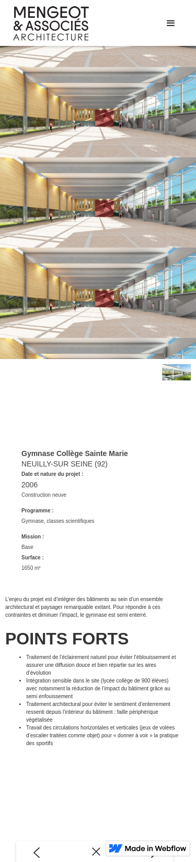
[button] (170, 23)
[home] (67, 23)
